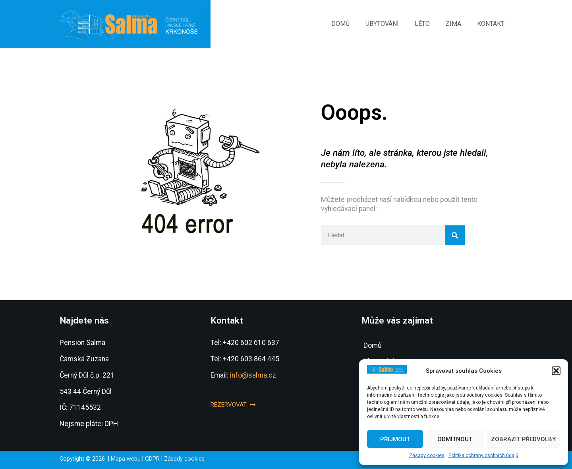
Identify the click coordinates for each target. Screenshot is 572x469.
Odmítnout (454, 439)
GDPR (152, 458)
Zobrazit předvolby (523, 439)
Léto (422, 23)
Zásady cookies (426, 455)
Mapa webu (126, 458)
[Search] (455, 235)
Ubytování (382, 23)
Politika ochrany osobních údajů (483, 455)
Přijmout (395, 439)
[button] (556, 371)
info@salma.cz (253, 375)
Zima (453, 23)
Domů (340, 23)
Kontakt (490, 23)
